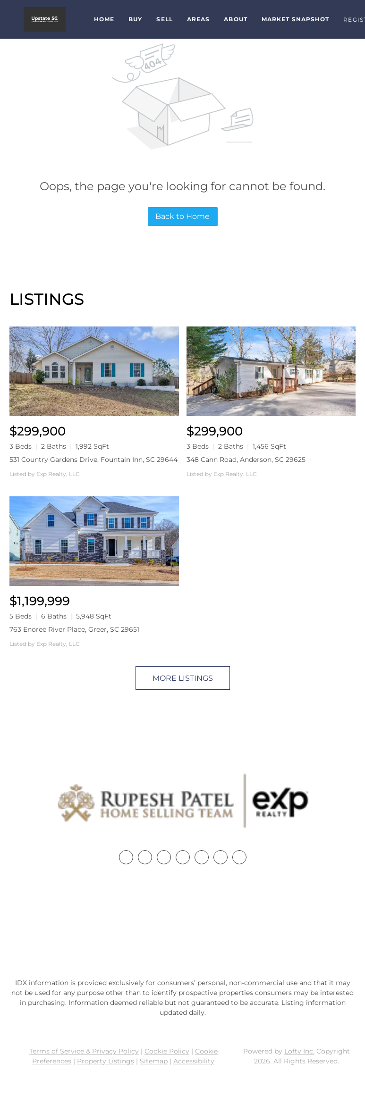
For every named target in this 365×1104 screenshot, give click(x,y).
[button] (45, 19)
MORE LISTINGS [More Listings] (183, 678)
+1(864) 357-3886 (182, 922)
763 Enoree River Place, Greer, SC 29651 (74, 629)
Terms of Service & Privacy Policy (84, 1051)
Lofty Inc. (299, 1051)
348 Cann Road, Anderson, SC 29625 (246, 459)
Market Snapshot (296, 19)
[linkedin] (145, 857)
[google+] (239, 857)
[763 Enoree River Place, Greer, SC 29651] (94, 541)
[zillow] (183, 857)
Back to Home (182, 216)
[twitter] (164, 857)
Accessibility (193, 1061)
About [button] (235, 19)
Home (104, 19)
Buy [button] (135, 19)
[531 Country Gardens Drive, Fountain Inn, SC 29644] (94, 371)
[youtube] (220, 857)
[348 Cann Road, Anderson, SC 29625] (271, 371)
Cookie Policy (166, 1051)
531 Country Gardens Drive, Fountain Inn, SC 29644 (93, 459)
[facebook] (126, 857)
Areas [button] (198, 19)
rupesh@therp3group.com (182, 940)
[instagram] (202, 857)
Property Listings (105, 1061)
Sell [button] (164, 19)
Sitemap (154, 1061)
